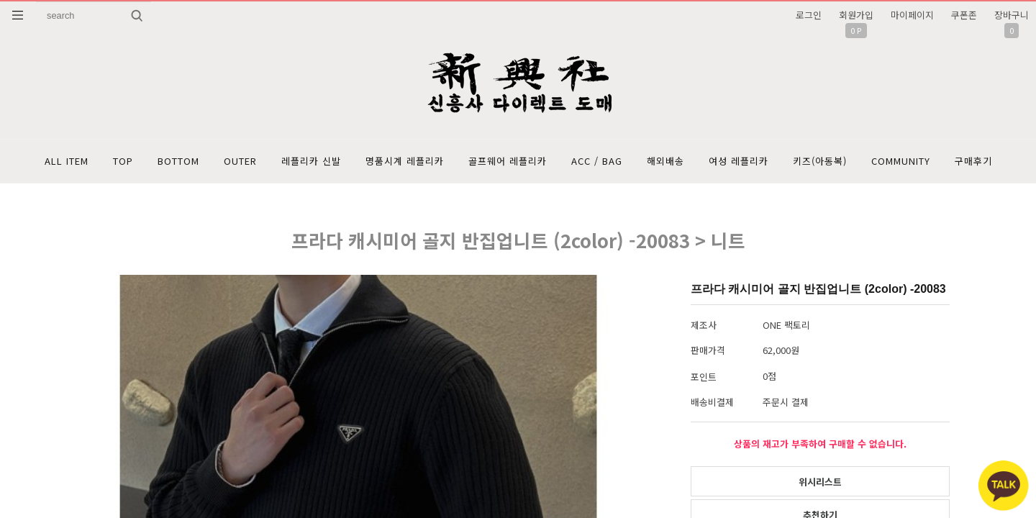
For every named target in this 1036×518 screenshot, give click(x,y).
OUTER (240, 161)
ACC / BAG (596, 161)
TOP (123, 161)
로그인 (809, 15)
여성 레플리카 (738, 161)
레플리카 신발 (311, 161)
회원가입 (856, 15)
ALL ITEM (66, 161)
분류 (18, 15)
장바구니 (1011, 15)
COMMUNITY (900, 161)
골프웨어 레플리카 (507, 161)
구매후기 (973, 161)
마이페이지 (912, 15)
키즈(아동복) (820, 161)
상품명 (36, 1)
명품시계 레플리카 (404, 161)
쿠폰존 (964, 15)
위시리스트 (820, 482)
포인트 (704, 376)
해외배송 (665, 161)
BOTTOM (178, 161)
